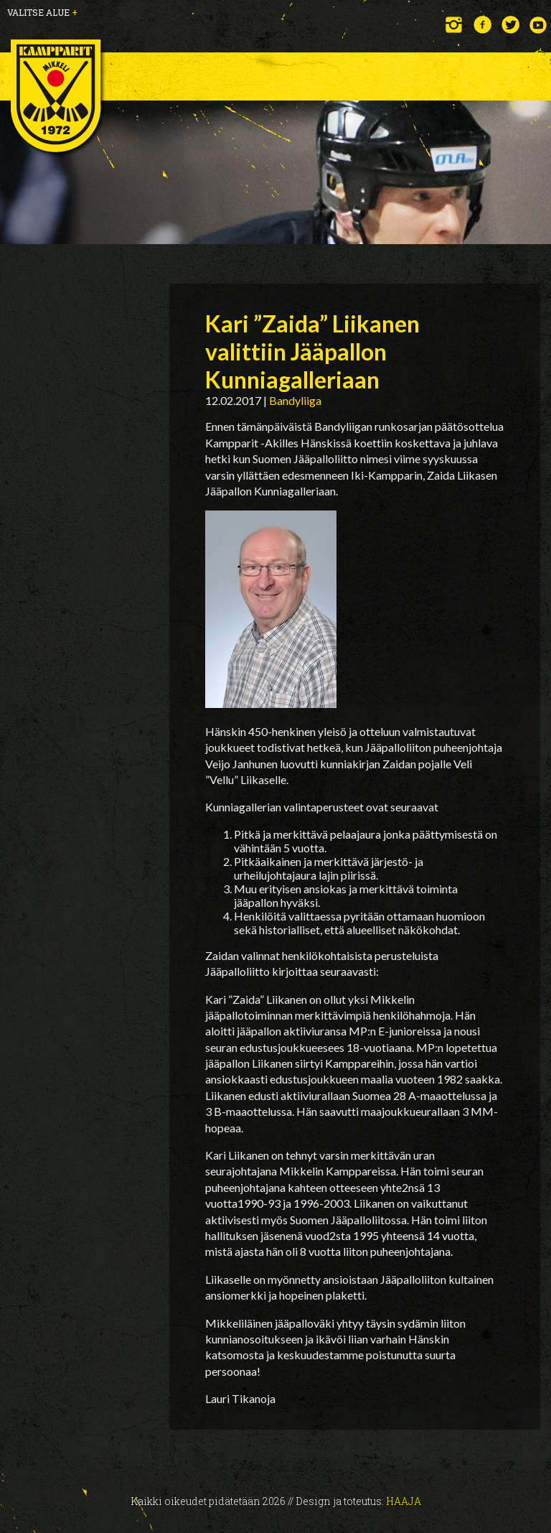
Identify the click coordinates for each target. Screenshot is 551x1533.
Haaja (403, 1501)
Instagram (454, 25)
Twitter (510, 25)
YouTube (538, 25)
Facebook (482, 25)
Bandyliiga (295, 400)
